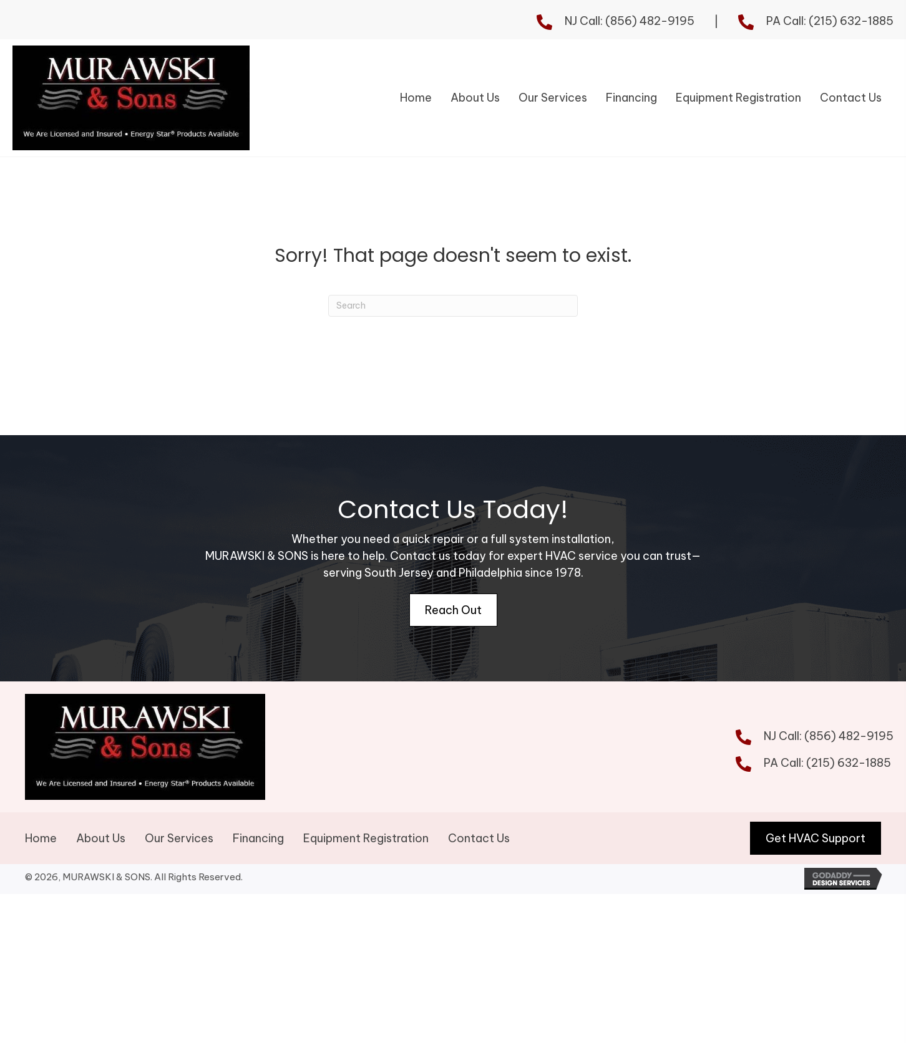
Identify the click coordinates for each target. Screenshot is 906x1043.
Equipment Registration (366, 848)
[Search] (453, 311)
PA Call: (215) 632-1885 (830, 21)
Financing (258, 848)
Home (41, 848)
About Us (100, 848)
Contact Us (480, 848)
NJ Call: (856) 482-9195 (629, 21)
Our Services (179, 848)
